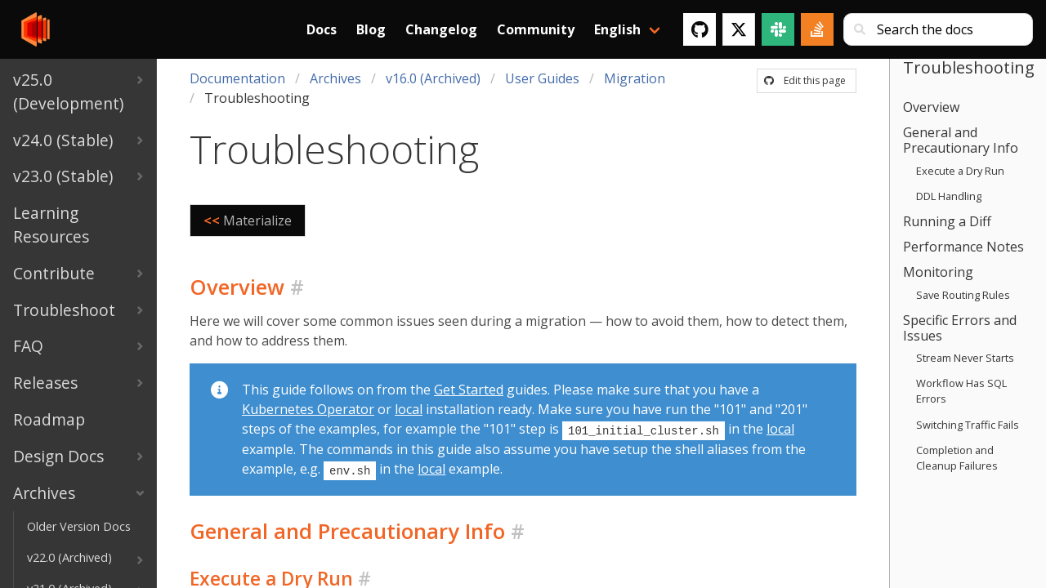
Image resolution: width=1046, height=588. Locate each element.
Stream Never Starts (965, 357)
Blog (371, 29)
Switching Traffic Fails (967, 424)
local (408, 409)
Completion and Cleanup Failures (957, 458)
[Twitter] (738, 29)
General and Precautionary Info (960, 140)
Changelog (441, 29)
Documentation (237, 78)
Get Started (468, 390)
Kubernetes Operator (308, 409)
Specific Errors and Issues (960, 328)
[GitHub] (699, 29)
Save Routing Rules (963, 294)
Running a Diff (947, 221)
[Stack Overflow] (817, 29)
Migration (634, 78)
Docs (321, 29)
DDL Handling (948, 196)
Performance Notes (963, 247)
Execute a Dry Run (960, 170)
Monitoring (938, 272)
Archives (335, 78)
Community (535, 29)
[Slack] (778, 29)
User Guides (542, 78)
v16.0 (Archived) (433, 78)
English (617, 29)
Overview (931, 107)
